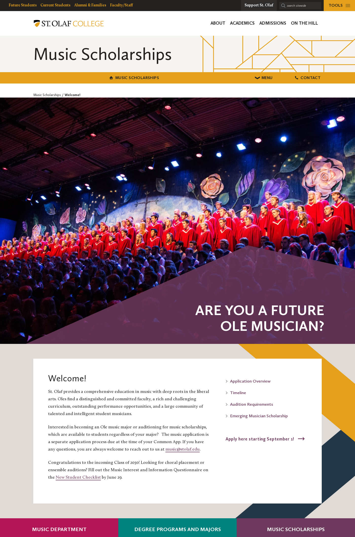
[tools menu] (339, 5)
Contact (278, 77)
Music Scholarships (77, 77)
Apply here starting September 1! (261, 438)
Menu (177, 77)
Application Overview (250, 380)
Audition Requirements (251, 403)
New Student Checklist (78, 476)
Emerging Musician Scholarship (259, 415)
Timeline (238, 392)
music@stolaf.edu (182, 448)
